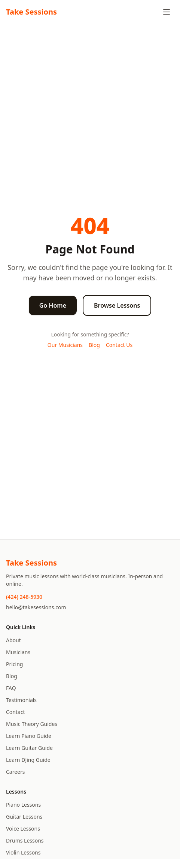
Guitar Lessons (24, 816)
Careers (15, 771)
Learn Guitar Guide (29, 747)
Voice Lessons (23, 828)
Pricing (14, 664)
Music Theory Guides (31, 723)
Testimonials (21, 699)
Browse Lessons (117, 305)
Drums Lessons (25, 840)
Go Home (52, 305)
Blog (94, 344)
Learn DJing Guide (28, 759)
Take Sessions (31, 12)
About (13, 640)
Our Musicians (65, 344)
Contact (15, 711)
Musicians (18, 652)
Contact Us (119, 344)
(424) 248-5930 (24, 596)
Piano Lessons (23, 804)
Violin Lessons (23, 852)
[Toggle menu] (166, 11)
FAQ (11, 688)
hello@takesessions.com (36, 607)
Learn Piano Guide (28, 735)
